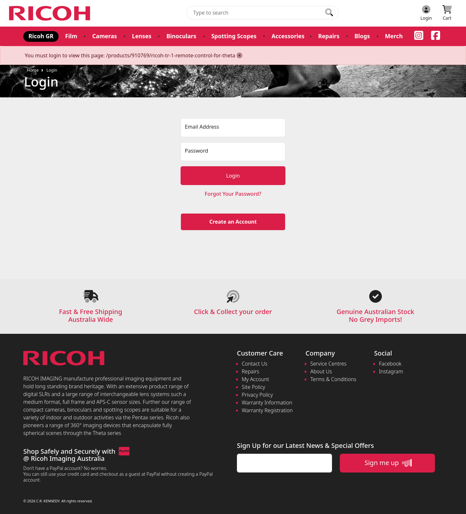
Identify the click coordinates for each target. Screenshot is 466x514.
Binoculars (181, 36)
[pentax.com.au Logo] (51, 13)
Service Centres (328, 363)
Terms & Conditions (333, 379)
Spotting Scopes (234, 36)
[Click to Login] (426, 13)
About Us (321, 371)
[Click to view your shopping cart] (447, 13)
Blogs (362, 36)
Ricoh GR (40, 36)
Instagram (391, 371)
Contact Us (254, 363)
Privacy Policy (257, 394)
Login (51, 70)
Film (71, 36)
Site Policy (253, 387)
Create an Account (233, 221)
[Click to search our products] (329, 12)
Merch (394, 36)
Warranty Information (267, 402)
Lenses (141, 36)
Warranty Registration (267, 410)
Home (33, 70)
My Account (255, 379)
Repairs (328, 36)
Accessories (288, 36)
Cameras (104, 36)
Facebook (390, 363)
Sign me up (387, 463)
